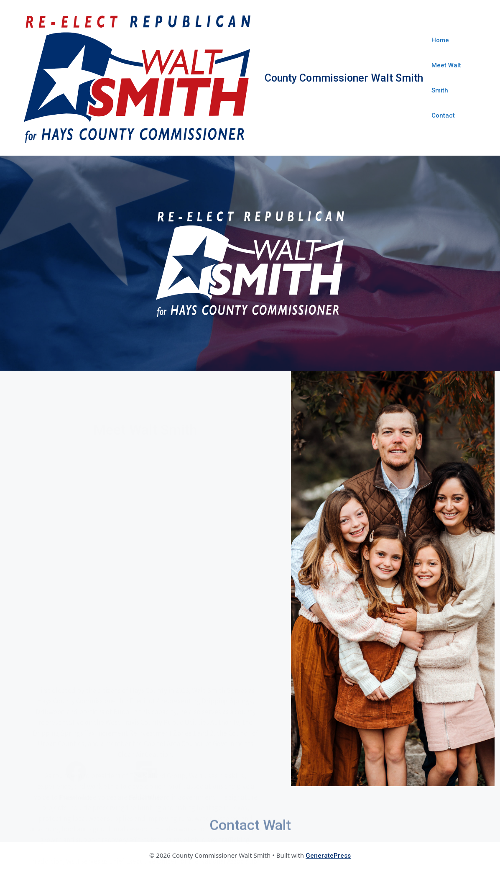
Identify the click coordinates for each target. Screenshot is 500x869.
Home (440, 40)
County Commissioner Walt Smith (344, 78)
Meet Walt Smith (446, 78)
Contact (443, 115)
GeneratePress (328, 855)
